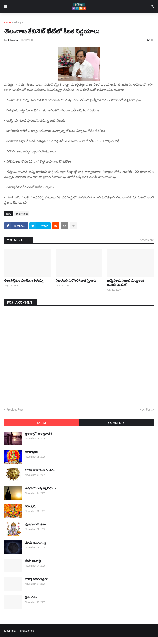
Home (7, 22)
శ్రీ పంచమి (31, 597)
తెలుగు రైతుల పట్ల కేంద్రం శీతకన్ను (23, 280)
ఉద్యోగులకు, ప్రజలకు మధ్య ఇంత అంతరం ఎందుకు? (125, 282)
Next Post (145, 409)
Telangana (19, 22)
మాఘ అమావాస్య (35, 542)
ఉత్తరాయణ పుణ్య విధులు (40, 488)
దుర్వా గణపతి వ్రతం (36, 579)
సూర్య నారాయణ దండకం (39, 470)
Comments (116, 422)
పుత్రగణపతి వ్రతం (35, 524)
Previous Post (14, 409)
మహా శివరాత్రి (33, 560)
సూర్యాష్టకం (31, 452)
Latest (42, 422)
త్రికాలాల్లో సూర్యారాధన (38, 433)
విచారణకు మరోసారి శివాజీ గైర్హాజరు (76, 280)
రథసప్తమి (30, 506)
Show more (147, 240)
